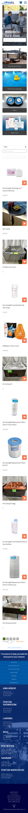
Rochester (7, 746)
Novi (5, 732)
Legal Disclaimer (14, 792)
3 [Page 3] (10, 639)
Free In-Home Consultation (14, 798)
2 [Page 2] (7, 639)
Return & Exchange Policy (14, 796)
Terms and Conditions (15, 648)
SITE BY (14, 805)
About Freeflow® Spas (14, 801)
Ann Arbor (9, 688)
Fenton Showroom (9, 703)
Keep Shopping (19, 641)
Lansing (7, 718)
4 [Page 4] (14, 639)
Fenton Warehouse (12, 770)
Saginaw (6, 758)
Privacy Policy (14, 794)
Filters (5, 147)
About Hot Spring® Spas (14, 800)
